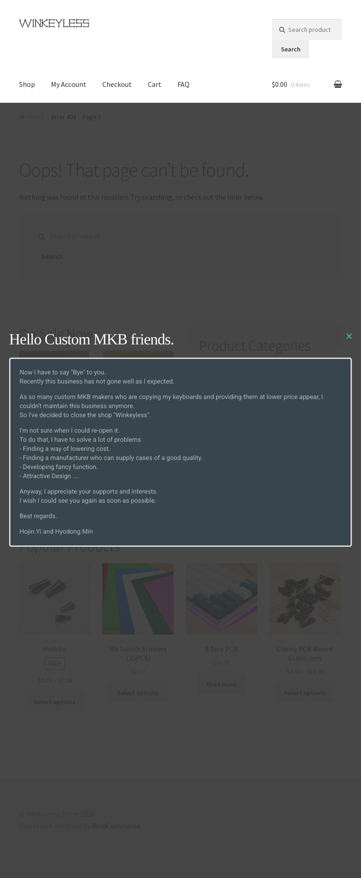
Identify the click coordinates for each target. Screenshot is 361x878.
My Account (68, 84)
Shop (27, 84)
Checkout (117, 84)
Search (291, 49)
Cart (154, 84)
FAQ (183, 84)
